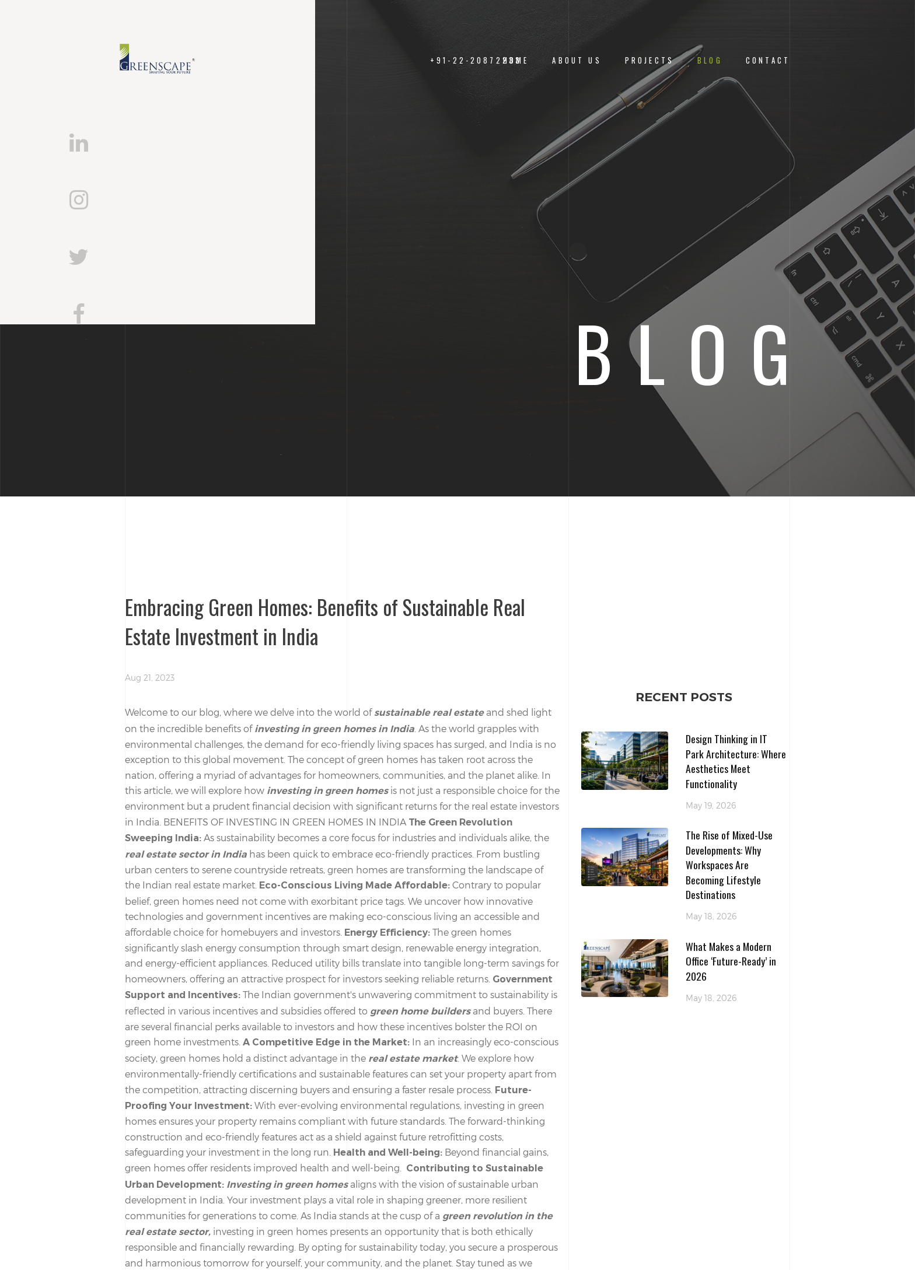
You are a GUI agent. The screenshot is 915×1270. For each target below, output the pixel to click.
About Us (576, 60)
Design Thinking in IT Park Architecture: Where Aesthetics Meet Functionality (736, 761)
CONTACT (768, 60)
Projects (649, 60)
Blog (709, 60)
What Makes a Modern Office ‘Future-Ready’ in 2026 (731, 961)
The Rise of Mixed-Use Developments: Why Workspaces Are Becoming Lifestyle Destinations (729, 864)
